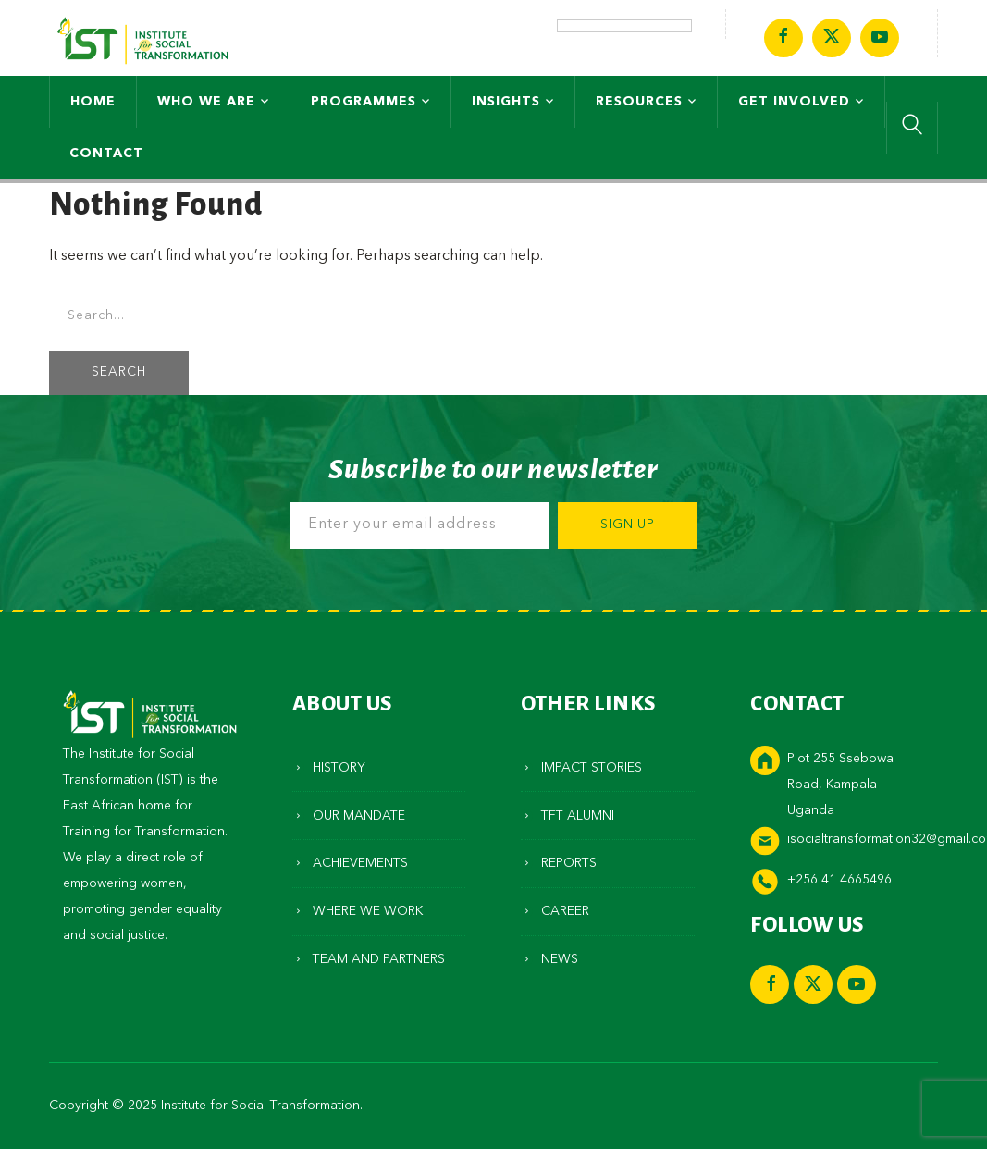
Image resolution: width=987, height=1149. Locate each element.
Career (565, 911)
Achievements (360, 863)
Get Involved (794, 101)
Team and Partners (379, 959)
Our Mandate (359, 815)
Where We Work (368, 911)
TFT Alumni (577, 815)
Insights (506, 101)
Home (93, 101)
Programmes (363, 101)
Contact (106, 153)
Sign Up (627, 525)
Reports (569, 863)
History (339, 767)
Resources (639, 101)
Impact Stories (591, 767)
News (559, 959)
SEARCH (119, 372)
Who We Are (206, 101)
